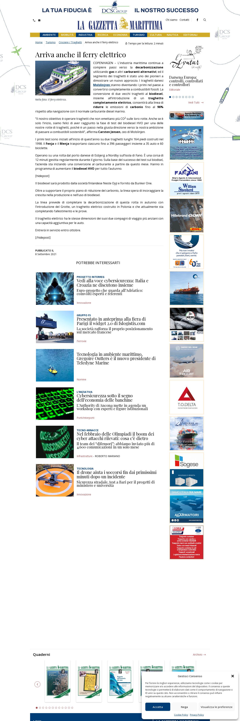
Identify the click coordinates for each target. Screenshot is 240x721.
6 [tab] (186, 97)
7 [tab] (189, 97)
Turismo (139, 34)
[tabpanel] (186, 84)
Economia (120, 34)
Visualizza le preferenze (216, 707)
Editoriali (190, 34)
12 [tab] (72, 708)
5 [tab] (183, 97)
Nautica (172, 34)
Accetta (158, 707)
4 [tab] (180, 97)
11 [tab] (69, 708)
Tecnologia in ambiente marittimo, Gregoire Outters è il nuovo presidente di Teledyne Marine (116, 358)
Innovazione (84, 302)
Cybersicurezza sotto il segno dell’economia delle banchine (105, 398)
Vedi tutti (193, 102)
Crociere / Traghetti (70, 42)
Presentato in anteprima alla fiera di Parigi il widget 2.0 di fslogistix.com (111, 321)
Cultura (156, 34)
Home (39, 42)
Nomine (81, 379)
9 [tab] (62, 708)
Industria (85, 34)
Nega (184, 707)
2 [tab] (173, 97)
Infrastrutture (84, 456)
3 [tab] (177, 97)
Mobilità (67, 34)
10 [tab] (66, 708)
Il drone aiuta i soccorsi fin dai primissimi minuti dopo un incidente (117, 474)
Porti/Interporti (85, 417)
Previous (37, 684)
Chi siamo (171, 19)
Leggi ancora (186, 84)
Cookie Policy (181, 714)
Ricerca (103, 34)
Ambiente (49, 34)
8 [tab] (193, 97)
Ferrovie (81, 341)
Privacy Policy (197, 714)
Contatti (184, 19)
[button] (232, 676)
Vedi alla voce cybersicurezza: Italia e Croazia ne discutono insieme (112, 283)
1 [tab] (170, 97)
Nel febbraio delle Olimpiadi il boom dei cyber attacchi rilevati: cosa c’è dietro (115, 436)
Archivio (197, 654)
